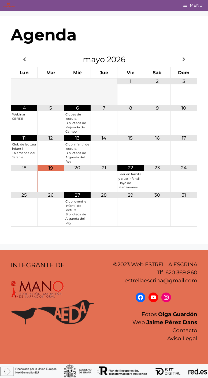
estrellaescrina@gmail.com (161, 280)
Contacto (184, 330)
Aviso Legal (182, 338)
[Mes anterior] (24, 59)
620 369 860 (181, 272)
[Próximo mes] (184, 59)
